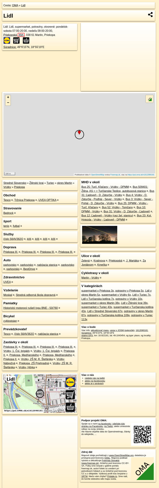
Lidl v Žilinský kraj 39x (134, 303)
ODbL (107, 458)
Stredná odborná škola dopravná (35, 295)
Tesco (7, 200)
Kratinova (99, 260)
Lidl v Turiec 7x (141, 294)
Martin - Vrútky (90, 277)
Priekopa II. (10, 359)
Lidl (23, 5)
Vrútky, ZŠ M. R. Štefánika (37, 359)
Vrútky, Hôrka (27, 367)
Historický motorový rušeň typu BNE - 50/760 (30, 307)
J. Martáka (132, 260)
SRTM (84, 476)
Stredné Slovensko (14, 183)
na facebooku (104, 423)
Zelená (85, 260)
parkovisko (9, 264)
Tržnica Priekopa (24, 200)
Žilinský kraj (36, 183)
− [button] (8, 103)
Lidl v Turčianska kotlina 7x (97, 298)
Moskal (7, 295)
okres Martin (64, 183)
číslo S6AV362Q (13, 239)
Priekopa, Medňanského (24, 355)
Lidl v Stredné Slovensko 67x (104, 311)
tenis (6, 226)
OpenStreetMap (97, 175)
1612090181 (142, 330)
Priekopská (14, 35)
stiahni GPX (87, 335)
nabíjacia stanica (47, 264)
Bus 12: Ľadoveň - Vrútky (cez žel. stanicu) (107, 215)
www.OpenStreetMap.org (121, 455)
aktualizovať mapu (100, 330)
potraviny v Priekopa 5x (129, 290)
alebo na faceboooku (95, 381)
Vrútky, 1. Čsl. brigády (16, 351)
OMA (15, 5)
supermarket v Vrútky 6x (116, 294)
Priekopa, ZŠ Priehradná (34, 363)
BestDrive (29, 269)
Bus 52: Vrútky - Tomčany (117, 207)
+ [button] (8, 97)
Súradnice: (10, 47)
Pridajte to (112, 476)
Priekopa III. (10, 251)
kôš (29, 239)
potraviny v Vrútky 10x (129, 298)
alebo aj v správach (94, 383)
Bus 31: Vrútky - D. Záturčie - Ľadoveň (127, 211)
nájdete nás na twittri (95, 378)
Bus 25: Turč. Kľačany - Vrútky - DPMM (105, 186)
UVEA (7, 282)
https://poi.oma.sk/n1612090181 (141, 175)
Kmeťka (102, 264)
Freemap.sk (115, 175)
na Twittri (108, 426)
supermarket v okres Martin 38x (100, 303)
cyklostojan (10, 320)
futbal (16, 226)
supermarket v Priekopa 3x (97, 290)
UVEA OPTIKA (47, 200)
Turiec (50, 183)
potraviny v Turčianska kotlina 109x (108, 315)
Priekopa (19, 187)
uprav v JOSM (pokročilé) (122, 330)
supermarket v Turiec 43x (96, 307)
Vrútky (7, 187)
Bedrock (8, 213)
